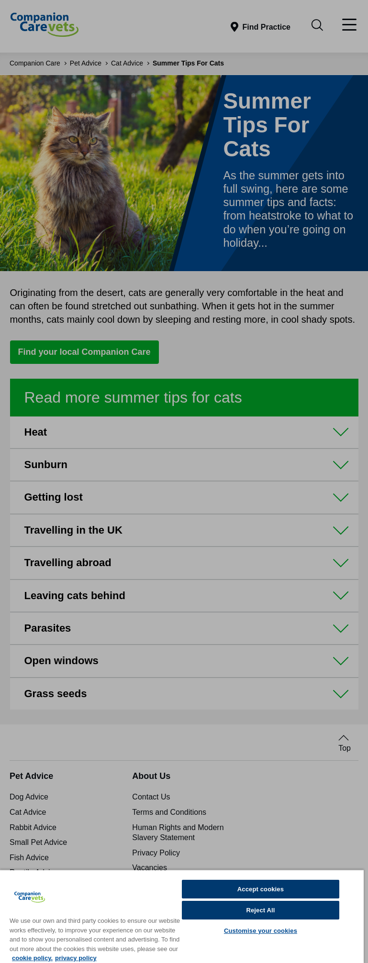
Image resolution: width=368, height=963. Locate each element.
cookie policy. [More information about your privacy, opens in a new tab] (32, 958)
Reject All (260, 910)
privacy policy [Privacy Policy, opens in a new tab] (76, 958)
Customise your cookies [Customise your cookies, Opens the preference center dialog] (260, 930)
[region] (182, 916)
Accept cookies (260, 889)
